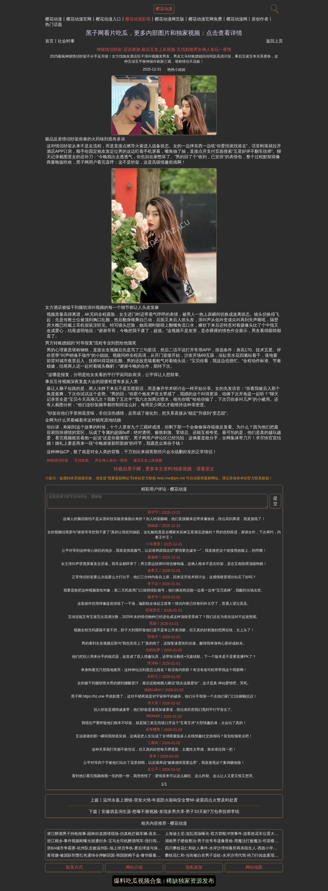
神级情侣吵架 (57, 460)
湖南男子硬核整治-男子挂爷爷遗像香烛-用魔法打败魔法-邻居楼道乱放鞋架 (229, 841)
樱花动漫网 (236, 19)
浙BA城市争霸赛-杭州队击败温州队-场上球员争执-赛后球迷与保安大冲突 (110, 848)
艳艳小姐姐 (176, 69)
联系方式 (74, 867)
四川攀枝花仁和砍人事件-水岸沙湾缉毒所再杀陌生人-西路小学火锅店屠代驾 (231, 848)
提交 (275, 501)
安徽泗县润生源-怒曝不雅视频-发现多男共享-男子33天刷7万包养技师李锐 (170, 811)
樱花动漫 (53, 19)
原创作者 (260, 19)
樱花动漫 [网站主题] (164, 8)
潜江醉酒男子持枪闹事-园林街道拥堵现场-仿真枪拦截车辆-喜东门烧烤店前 (111, 833)
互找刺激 (81, 460)
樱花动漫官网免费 (205, 19)
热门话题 (53, 24)
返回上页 (274, 41)
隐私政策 (194, 867)
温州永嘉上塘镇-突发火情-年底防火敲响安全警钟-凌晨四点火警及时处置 (170, 800)
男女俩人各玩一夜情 (111, 460)
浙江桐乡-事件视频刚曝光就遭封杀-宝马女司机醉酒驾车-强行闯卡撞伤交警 (111, 841)
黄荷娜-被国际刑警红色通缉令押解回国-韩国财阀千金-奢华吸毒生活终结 (109, 855)
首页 (49, 41)
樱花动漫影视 (137, 19)
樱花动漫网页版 (169, 19)
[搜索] (274, 8)
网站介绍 (134, 867)
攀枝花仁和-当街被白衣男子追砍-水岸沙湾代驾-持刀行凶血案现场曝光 (225, 855)
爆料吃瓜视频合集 (138, 880)
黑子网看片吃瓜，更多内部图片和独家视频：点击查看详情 (164, 33)
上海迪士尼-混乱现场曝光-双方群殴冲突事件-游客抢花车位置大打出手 (225, 833)
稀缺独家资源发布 (190, 880)
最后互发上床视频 (147, 460)
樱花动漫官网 (78, 19)
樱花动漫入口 (108, 19)
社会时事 (66, 41)
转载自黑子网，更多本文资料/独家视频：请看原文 (164, 468)
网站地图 (254, 867)
